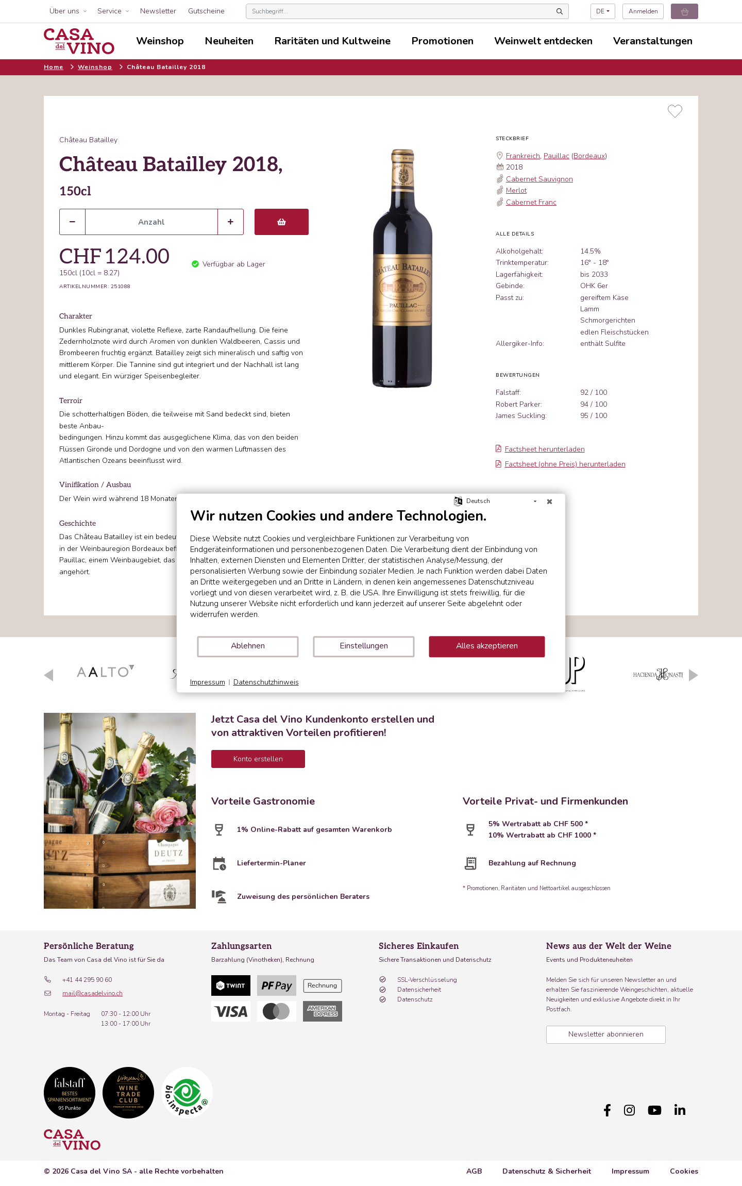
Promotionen (442, 41)
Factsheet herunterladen (540, 449)
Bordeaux (589, 156)
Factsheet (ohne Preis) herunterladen (561, 464)
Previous (48, 675)
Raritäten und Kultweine (332, 41)
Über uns (64, 11)
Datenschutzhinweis (266, 682)
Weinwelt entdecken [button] (543, 41)
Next (693, 675)
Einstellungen (364, 646)
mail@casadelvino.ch (92, 993)
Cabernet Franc (531, 202)
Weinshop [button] (160, 41)
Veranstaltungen (653, 41)
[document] (371, 571)
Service (109, 11)
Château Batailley (88, 140)
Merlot (516, 190)
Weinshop (95, 67)
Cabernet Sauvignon (539, 179)
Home (53, 67)
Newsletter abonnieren (606, 1034)
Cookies (684, 1166)
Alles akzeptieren (487, 646)
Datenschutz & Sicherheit (546, 1166)
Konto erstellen (258, 759)
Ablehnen (248, 646)
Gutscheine (206, 11)
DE (600, 11)
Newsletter (158, 11)
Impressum (630, 1166)
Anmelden (643, 11)
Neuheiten (229, 41)
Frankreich (523, 156)
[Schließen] (550, 501)
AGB (474, 1166)
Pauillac (556, 156)
